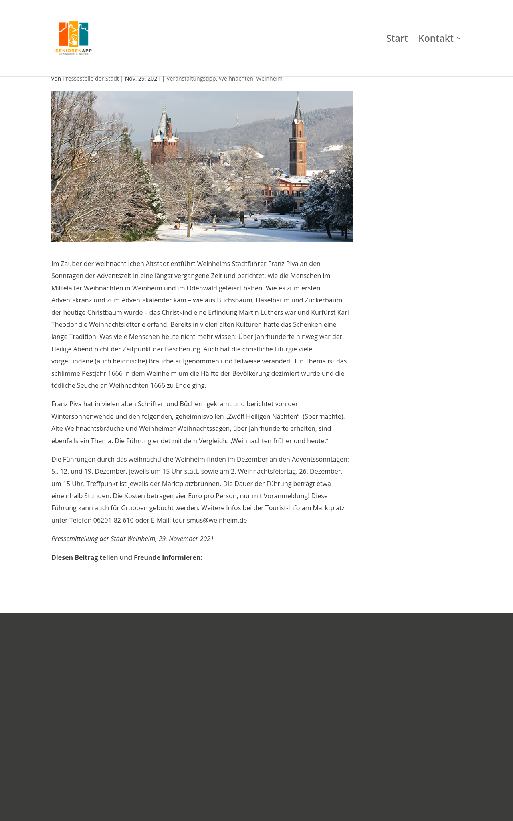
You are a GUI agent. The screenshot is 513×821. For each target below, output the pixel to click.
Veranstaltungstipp (191, 78)
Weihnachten (236, 78)
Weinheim (269, 78)
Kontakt (436, 40)
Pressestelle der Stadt (91, 78)
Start (397, 40)
